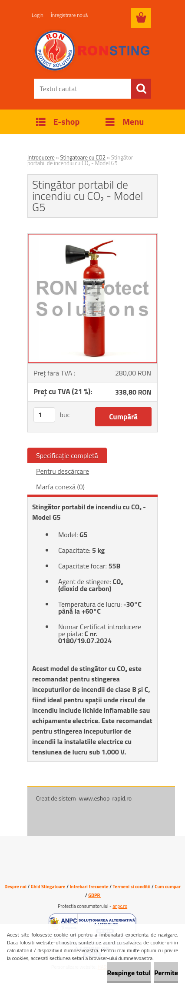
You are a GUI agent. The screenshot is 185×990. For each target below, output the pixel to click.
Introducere (41, 157)
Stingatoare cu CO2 (83, 157)
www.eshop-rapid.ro (105, 798)
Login (37, 15)
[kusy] (44, 414)
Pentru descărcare (62, 471)
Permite (166, 972)
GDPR (94, 895)
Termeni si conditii (132, 886)
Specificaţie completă (67, 455)
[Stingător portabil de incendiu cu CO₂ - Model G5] (92, 237)
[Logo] (92, 51)
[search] (141, 89)
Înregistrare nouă (69, 15)
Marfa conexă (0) (60, 487)
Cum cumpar (168, 886)
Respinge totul (129, 972)
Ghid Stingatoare (48, 886)
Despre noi (15, 886)
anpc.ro (119, 906)
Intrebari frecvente (88, 886)
